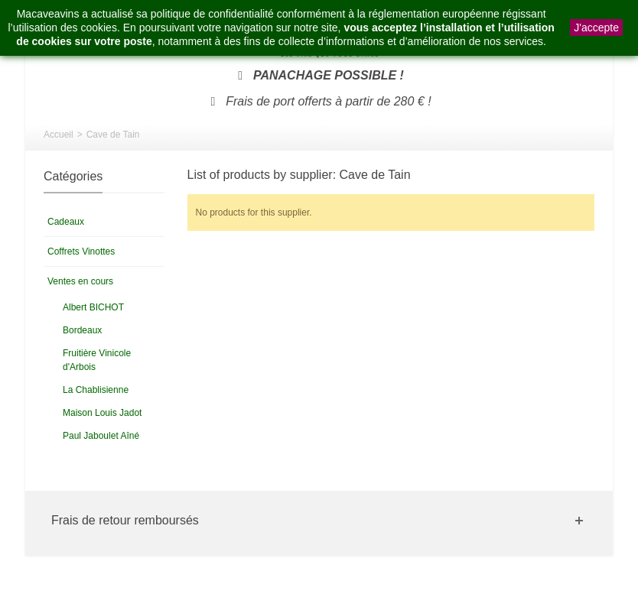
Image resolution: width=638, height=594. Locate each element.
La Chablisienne (96, 390)
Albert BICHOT (93, 307)
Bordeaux (82, 330)
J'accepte (596, 27)
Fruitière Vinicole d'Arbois (97, 360)
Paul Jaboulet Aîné (101, 435)
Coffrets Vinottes (81, 251)
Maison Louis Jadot (102, 412)
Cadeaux (65, 221)
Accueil (58, 134)
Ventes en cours (80, 281)
